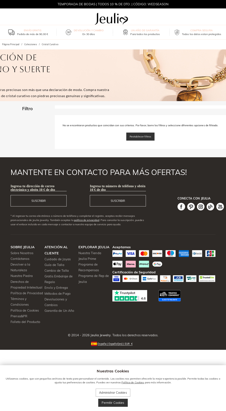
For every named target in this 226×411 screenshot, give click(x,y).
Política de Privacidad (27, 293)
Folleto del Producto (25, 322)
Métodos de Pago (57, 294)
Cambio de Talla (56, 271)
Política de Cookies (25, 310)
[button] (112, 343)
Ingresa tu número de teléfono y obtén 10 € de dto (117, 187)
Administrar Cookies (113, 393)
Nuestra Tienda (89, 253)
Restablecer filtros (140, 136)
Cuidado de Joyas (57, 259)
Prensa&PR (19, 316)
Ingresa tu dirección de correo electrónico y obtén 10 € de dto (33, 187)
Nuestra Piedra (22, 276)
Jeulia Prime (87, 259)
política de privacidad (86, 220)
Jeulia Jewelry (100, 335)
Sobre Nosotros (22, 253)
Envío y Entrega (56, 288)
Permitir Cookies (113, 403)
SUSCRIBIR (38, 200)
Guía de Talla (54, 265)
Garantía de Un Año (59, 311)
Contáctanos (20, 259)
